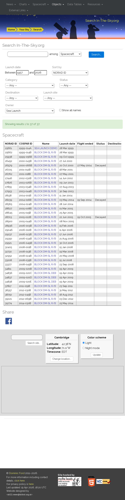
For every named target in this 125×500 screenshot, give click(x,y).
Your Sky (24, 29)
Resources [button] (94, 4)
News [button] (10, 4)
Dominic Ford (17, 473)
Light (87, 342)
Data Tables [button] (74, 4)
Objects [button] (57, 4)
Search (37, 29)
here (31, 484)
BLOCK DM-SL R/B (45, 152)
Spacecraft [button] (40, 4)
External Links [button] (17, 10)
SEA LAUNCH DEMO (45, 148)
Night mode (91, 348)
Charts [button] (23, 4)
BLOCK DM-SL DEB (45, 273)
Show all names (70, 110)
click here (19, 480)
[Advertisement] (62, 389)
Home (11, 29)
